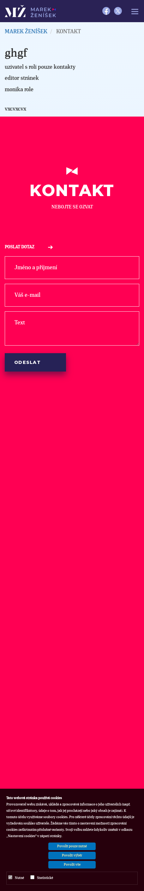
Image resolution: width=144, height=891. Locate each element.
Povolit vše (72, 864)
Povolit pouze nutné (72, 846)
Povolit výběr (72, 855)
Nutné (16, 877)
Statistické (41, 877)
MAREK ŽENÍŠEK (26, 32)
